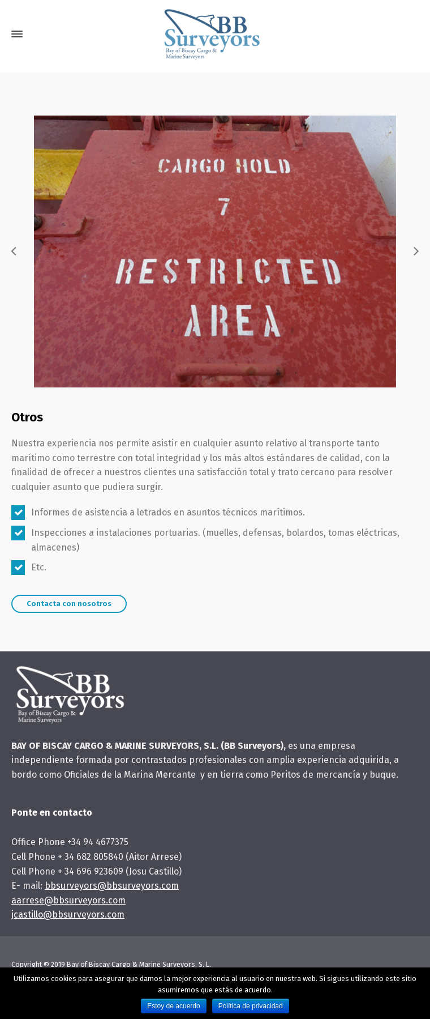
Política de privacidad (250, 1006)
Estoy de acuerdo (173, 1006)
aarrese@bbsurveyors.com (68, 900)
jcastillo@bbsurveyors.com (67, 914)
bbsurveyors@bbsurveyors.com (112, 885)
